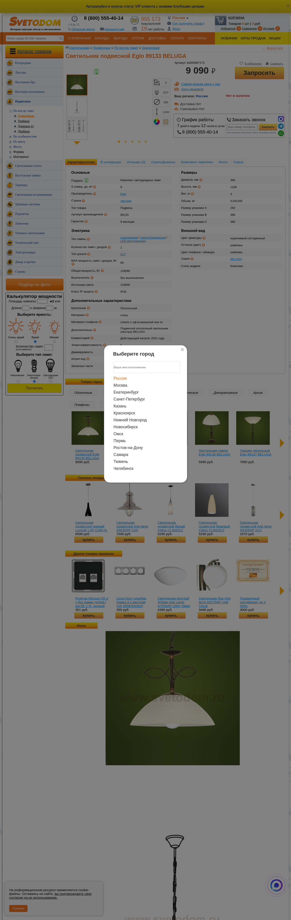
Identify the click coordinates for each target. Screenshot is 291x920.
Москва (120, 385)
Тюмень (121, 461)
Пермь (120, 441)
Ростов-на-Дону (128, 447)
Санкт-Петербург (129, 399)
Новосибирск (126, 427)
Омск (118, 434)
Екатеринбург (126, 392)
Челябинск (124, 468)
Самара (121, 454)
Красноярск (124, 413)
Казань (120, 406)
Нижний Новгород (130, 420)
